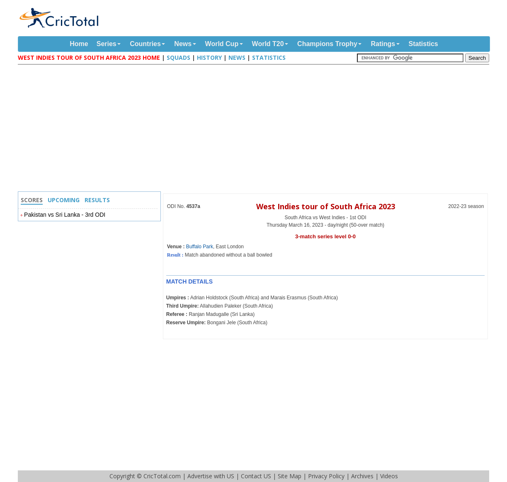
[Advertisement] (256, 129)
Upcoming (64, 200)
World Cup (222, 43)
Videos (389, 476)
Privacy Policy (326, 476)
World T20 (268, 43)
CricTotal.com (162, 476)
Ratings (383, 43)
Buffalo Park (199, 247)
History (209, 57)
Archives (362, 476)
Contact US (256, 476)
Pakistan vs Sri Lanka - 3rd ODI (64, 214)
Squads (178, 57)
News (183, 43)
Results (97, 200)
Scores (32, 200)
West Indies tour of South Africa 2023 (325, 206)
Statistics (423, 43)
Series (106, 43)
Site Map (289, 476)
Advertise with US (210, 476)
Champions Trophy (327, 43)
